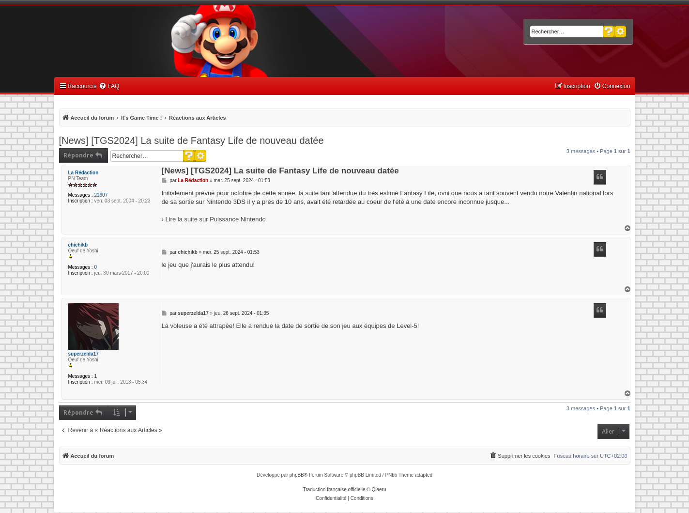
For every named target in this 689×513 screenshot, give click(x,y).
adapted (423, 475)
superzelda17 (83, 354)
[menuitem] (109, 86)
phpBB (297, 475)
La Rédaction (83, 172)
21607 (100, 195)
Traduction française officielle (334, 489)
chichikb (78, 245)
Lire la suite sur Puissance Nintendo (215, 219)
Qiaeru (378, 489)
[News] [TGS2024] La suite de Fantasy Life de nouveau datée (191, 140)
